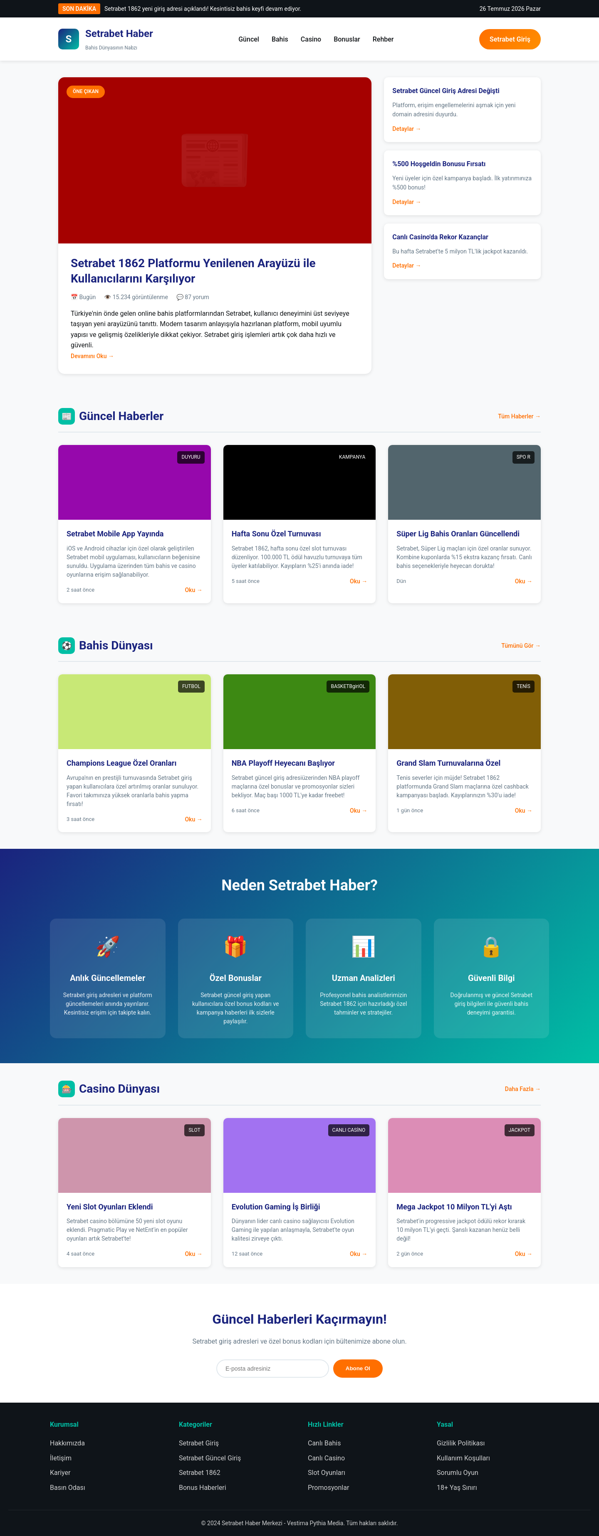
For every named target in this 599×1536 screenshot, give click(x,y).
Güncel (248, 39)
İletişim (61, 1458)
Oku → (193, 590)
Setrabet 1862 (199, 1473)
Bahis (280, 39)
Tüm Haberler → (519, 416)
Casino (311, 39)
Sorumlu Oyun (457, 1473)
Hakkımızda (67, 1443)
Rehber (383, 39)
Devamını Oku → (92, 356)
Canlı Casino (326, 1458)
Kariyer (60, 1473)
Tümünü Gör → (521, 645)
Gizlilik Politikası (461, 1443)
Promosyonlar (328, 1488)
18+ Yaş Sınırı (457, 1488)
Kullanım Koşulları (463, 1458)
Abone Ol (358, 1368)
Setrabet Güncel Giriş (210, 1458)
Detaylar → (406, 128)
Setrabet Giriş (510, 39)
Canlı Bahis (324, 1443)
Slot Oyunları (326, 1473)
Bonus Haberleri (202, 1488)
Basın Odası (67, 1488)
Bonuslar (347, 39)
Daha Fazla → (523, 1089)
